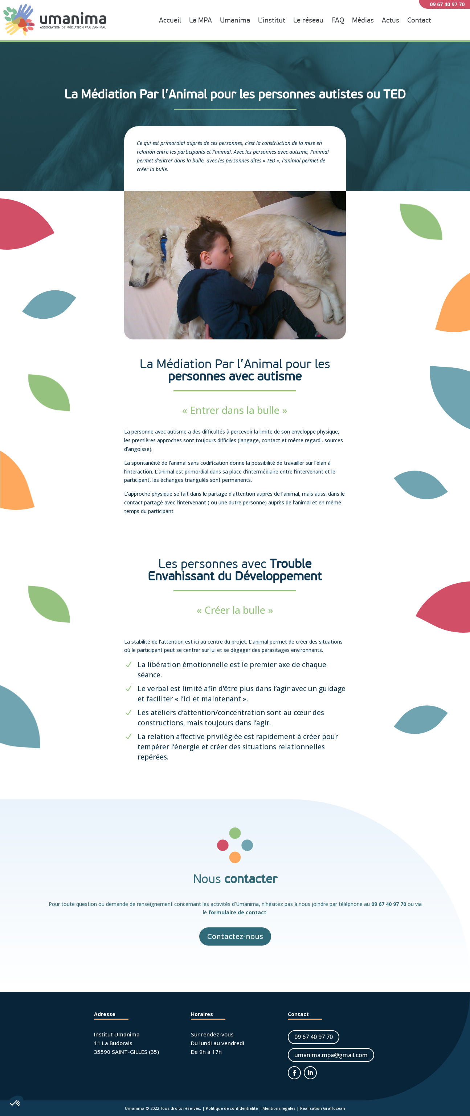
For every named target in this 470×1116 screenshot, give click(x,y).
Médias (363, 20)
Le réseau (308, 20)
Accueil (170, 20)
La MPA (200, 20)
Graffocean (334, 1108)
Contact (419, 20)
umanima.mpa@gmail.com (331, 1055)
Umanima (235, 20)
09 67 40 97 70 (388, 904)
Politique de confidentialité (232, 1108)
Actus (390, 20)
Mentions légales (278, 1108)
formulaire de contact (237, 912)
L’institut (271, 20)
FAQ (337, 20)
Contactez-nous (235, 936)
